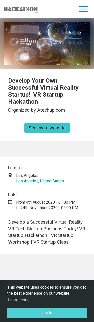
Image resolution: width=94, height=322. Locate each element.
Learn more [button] (18, 300)
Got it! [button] (47, 313)
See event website (47, 127)
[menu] (83, 9)
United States (52, 181)
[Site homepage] (21, 9)
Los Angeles (27, 181)
